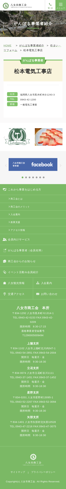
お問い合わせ (49, 293)
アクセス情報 (18, 230)
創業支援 (15, 222)
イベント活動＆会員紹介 (23, 272)
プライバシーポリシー (43, 472)
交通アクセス (16, 293)
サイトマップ (18, 472)
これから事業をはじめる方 (24, 189)
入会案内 (15, 214)
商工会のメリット (20, 206)
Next (59, 139)
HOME (7, 45)
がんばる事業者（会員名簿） (26, 250)
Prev (6, 139)
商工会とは (17, 198)
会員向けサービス (19, 239)
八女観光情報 (16, 283)
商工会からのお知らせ (22, 261)
